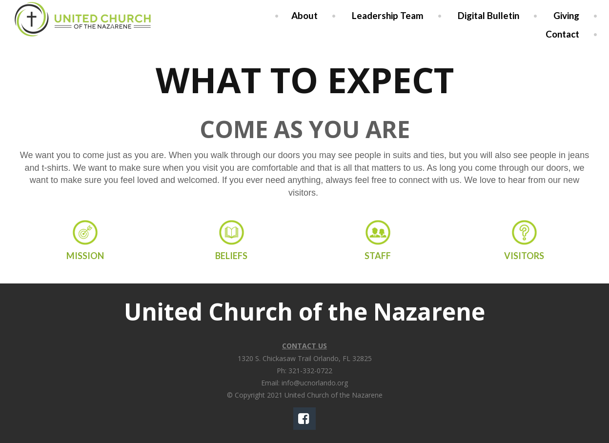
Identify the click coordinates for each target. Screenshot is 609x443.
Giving (566, 15)
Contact (562, 34)
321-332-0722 (310, 370)
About (304, 15)
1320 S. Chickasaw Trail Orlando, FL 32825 (305, 358)
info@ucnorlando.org (315, 382)
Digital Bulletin (488, 15)
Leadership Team (388, 15)
